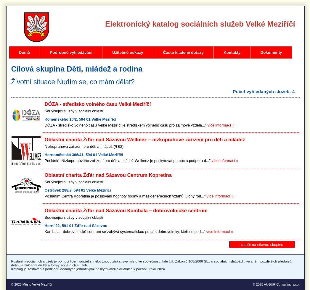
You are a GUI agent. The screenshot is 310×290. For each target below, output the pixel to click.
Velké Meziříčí (36, 27)
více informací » (221, 125)
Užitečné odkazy (127, 52)
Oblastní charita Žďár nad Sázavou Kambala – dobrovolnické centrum (126, 210)
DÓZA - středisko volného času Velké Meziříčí (98, 104)
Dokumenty (271, 52)
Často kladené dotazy (183, 52)
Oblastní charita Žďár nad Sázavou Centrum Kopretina (108, 175)
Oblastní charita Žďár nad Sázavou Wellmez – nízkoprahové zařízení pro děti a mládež (145, 139)
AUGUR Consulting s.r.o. (281, 284)
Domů (24, 52)
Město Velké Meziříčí (37, 284)
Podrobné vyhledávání (71, 52)
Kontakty (232, 52)
